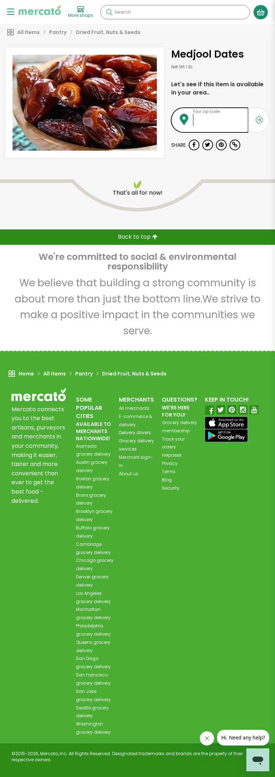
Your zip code (206, 111)
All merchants (134, 408)
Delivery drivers (135, 432)
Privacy (170, 463)
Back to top (138, 237)
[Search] (175, 12)
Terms (168, 471)
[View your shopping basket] (261, 12)
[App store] (226, 423)
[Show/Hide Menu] (10, 11)
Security (170, 488)
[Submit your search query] (109, 12)
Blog (167, 480)
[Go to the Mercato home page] (40, 10)
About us (128, 474)
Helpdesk (172, 455)
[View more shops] (80, 12)
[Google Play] (226, 435)
